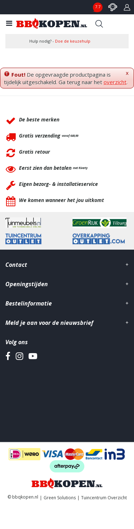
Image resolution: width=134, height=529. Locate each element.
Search (99, 23)
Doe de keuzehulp (72, 41)
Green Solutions (60, 498)
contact (112, 7)
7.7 (97, 6)
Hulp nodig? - (59, 41)
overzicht (115, 82)
